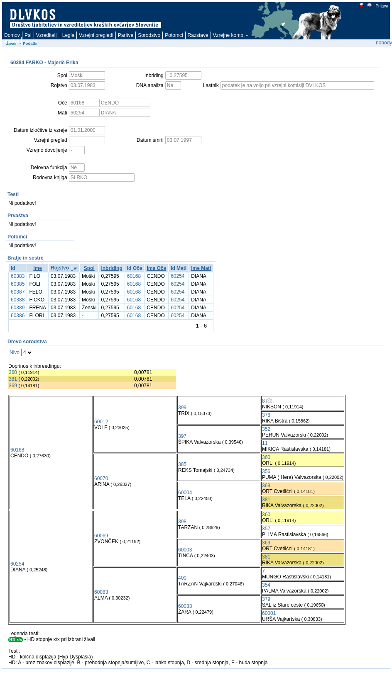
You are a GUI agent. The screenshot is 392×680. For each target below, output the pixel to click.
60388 (17, 300)
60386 (17, 315)
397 (182, 436)
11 (264, 443)
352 (266, 429)
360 (13, 372)
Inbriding (111, 268)
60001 (269, 613)
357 (266, 529)
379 (266, 599)
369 (13, 386)
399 (182, 407)
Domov (12, 35)
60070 (101, 478)
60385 (17, 284)
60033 (185, 606)
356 (266, 471)
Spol (89, 268)
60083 (101, 592)
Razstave (198, 35)
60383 (17, 276)
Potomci (174, 35)
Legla (68, 35)
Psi (28, 35)
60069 (101, 536)
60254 (177, 276)
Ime (37, 268)
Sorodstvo (149, 35)
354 (266, 585)
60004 (185, 492)
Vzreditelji (47, 35)
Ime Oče (156, 268)
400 (182, 578)
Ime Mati (201, 268)
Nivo (15, 352)
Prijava (381, 6)
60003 (185, 550)
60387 (17, 292)
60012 (101, 422)
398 (182, 522)
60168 (134, 276)
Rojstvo (60, 268)
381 (13, 379)
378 (266, 415)
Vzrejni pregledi (96, 35)
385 (182, 464)
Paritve (125, 35)
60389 (17, 308)
